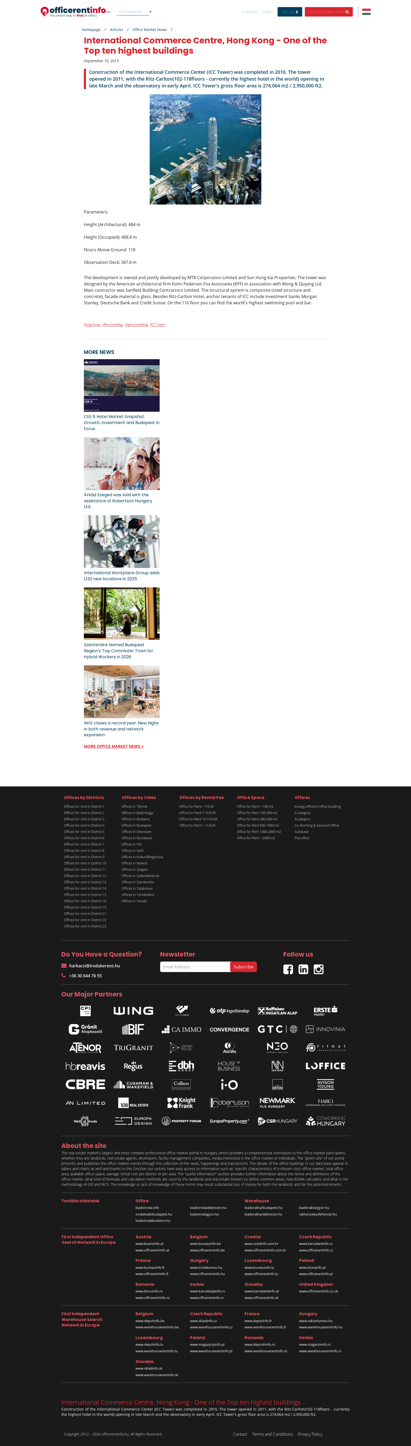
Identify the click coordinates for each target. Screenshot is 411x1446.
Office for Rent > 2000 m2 (256, 838)
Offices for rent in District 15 (85, 894)
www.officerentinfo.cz (316, 1250)
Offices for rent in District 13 (85, 882)
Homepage (91, 29)
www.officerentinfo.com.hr (265, 1250)
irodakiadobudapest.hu (154, 1214)
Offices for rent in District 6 (84, 838)
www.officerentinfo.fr (152, 1273)
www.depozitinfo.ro (260, 1344)
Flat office (302, 838)
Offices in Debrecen (137, 831)
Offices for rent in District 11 (85, 869)
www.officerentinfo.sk (262, 1297)
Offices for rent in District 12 (85, 875)
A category (303, 812)
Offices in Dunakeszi (137, 838)
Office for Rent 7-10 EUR (197, 812)
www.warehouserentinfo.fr (265, 1327)
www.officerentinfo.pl (316, 1273)
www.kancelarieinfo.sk (262, 1291)
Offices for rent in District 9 (84, 856)
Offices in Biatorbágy (137, 812)
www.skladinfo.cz (203, 1320)
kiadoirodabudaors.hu (153, 1220)
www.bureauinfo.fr (150, 1267)
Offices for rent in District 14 (85, 888)
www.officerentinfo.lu (261, 1273)
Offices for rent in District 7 (84, 844)
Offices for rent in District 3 (84, 819)
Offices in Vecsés (134, 901)
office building (112, 324)
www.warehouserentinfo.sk (157, 1374)
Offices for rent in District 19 (85, 907)
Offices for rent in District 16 (85, 901)
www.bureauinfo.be (205, 1243)
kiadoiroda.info (147, 1207)
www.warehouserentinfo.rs (320, 1351)
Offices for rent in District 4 (84, 825)
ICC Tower (157, 324)
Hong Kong (92, 324)
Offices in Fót (132, 844)
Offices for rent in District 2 (84, 812)
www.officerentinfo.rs (207, 1297)
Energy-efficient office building (318, 806)
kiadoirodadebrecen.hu (208, 1207)
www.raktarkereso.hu (316, 1320)
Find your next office (329, 11)
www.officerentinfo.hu (207, 1273)
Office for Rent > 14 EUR (197, 825)
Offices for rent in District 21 (85, 913)
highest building (136, 324)
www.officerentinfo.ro (153, 1297)
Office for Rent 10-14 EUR (198, 819)
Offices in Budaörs (136, 819)
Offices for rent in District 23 (85, 926)
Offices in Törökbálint (138, 894)
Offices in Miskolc (135, 863)
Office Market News (150, 29)
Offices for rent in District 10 (85, 863)
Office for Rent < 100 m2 (255, 806)
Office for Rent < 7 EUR (196, 806)
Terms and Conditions (272, 1434)
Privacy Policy (310, 1434)
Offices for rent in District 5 (84, 831)
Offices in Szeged (135, 869)
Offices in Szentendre (138, 882)
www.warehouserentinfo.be (157, 1327)
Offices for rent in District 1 (84, 806)
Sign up (290, 11)
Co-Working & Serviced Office (317, 825)
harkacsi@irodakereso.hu (90, 966)
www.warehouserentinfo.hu (321, 1327)
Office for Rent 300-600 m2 (257, 819)
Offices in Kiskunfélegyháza (142, 856)
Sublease (302, 831)
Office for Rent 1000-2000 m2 (259, 831)
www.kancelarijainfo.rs (207, 1291)
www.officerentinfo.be (207, 1250)
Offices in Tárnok (134, 806)
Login (267, 11)
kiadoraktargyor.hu (314, 1207)
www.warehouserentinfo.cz (211, 1327)
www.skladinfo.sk (149, 1368)
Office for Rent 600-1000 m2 (258, 825)
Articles (116, 29)
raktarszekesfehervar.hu (318, 1214)
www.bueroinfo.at (150, 1243)
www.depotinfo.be (150, 1320)
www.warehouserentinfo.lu (157, 1351)
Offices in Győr (133, 850)
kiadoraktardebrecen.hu (263, 1214)
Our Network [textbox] (130, 11)
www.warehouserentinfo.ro (266, 1351)
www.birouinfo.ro (149, 1291)
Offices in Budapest (136, 825)
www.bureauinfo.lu (259, 1267)
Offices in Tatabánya (137, 888)
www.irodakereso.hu (206, 1267)
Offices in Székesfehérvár (141, 875)
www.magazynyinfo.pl (207, 1344)
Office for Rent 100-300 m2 (257, 812)
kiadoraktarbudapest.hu (264, 1207)
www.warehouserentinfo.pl (211, 1351)
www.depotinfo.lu (149, 1344)
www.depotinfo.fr (258, 1320)
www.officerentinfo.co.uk (318, 1291)
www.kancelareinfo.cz (316, 1243)
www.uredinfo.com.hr (261, 1243)
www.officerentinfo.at (152, 1250)
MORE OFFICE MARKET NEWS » (114, 746)
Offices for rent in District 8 (84, 850)
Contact (249, 11)
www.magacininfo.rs (315, 1344)
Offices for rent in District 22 (85, 919)
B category (303, 819)
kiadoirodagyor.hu (204, 1214)
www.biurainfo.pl (312, 1267)
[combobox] (135, 11)
